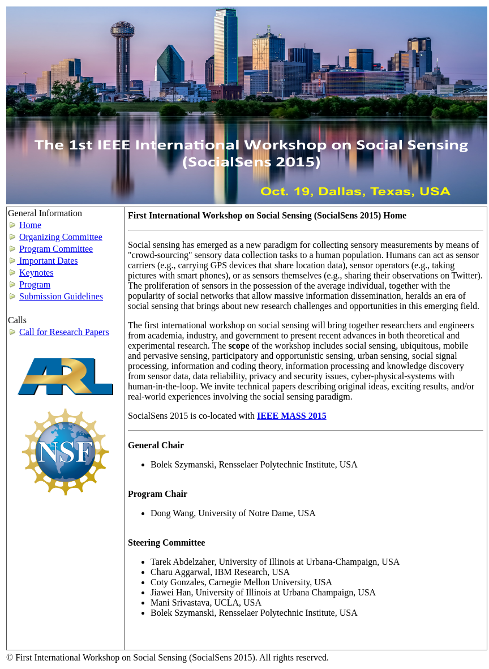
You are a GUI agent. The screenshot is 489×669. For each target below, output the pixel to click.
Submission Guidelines (61, 296)
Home (30, 225)
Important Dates (43, 260)
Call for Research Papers (64, 332)
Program (34, 284)
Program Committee (56, 249)
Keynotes (36, 272)
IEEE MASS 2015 (292, 416)
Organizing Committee (60, 237)
